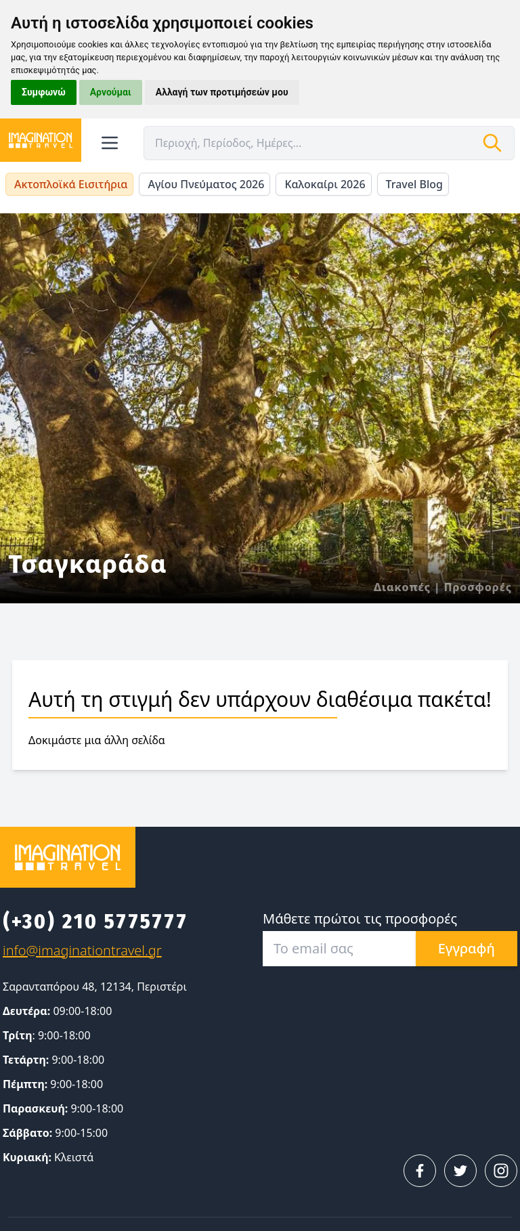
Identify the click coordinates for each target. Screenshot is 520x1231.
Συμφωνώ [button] (44, 92)
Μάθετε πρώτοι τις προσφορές (360, 918)
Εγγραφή (466, 948)
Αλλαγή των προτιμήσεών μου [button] (222, 92)
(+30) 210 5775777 (95, 921)
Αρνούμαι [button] (110, 92)
